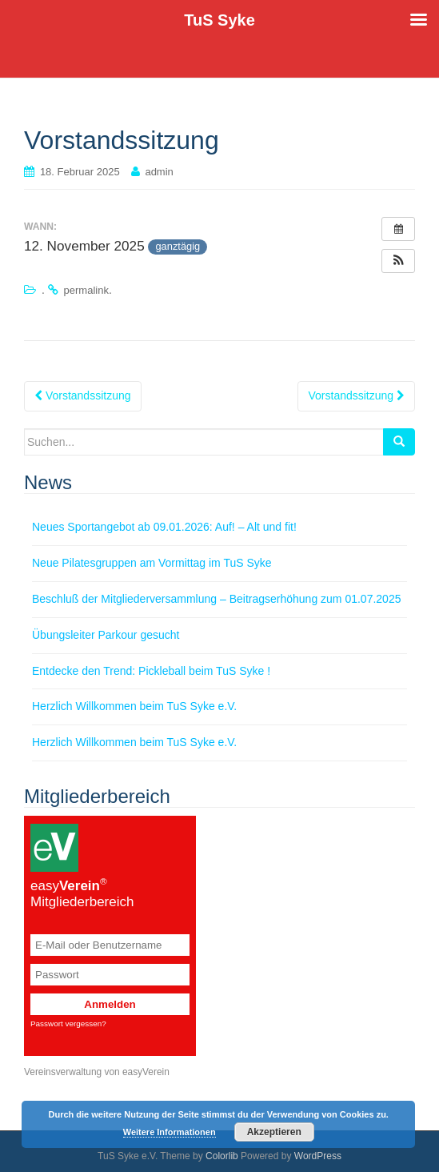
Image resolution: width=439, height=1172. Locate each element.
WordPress (317, 1156)
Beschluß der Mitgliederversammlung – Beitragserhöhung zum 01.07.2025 (216, 598)
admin (159, 172)
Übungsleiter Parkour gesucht (105, 634)
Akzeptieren (274, 1132)
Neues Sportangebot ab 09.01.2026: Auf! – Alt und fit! (164, 526)
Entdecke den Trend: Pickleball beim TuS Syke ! (151, 670)
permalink (86, 290)
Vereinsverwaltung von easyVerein (97, 1072)
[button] (398, 261)
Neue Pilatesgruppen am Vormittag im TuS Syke (152, 562)
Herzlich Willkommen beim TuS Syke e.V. (134, 706)
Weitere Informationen (169, 1132)
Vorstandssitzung (82, 395)
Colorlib (222, 1156)
